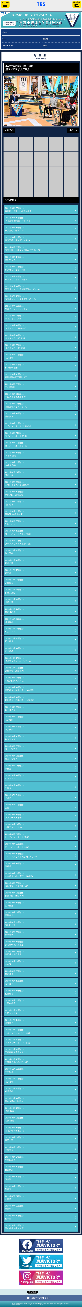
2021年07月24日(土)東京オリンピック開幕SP (16, 278)
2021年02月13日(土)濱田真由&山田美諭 (14, 493)
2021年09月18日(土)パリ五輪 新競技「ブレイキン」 (19, 219)
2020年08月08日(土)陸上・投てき (14, 747)
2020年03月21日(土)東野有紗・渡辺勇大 (14, 894)
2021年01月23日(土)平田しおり (14, 522)
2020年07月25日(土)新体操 (14, 767)
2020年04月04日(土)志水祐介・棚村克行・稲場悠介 (19, 874)
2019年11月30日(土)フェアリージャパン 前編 (17, 1041)
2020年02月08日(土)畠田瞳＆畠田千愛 (14, 953)
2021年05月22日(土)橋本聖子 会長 (14, 366)
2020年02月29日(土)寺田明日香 (14, 923)
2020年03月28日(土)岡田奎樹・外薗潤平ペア (16, 884)
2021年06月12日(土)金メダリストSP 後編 (15, 336)
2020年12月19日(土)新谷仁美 (14, 561)
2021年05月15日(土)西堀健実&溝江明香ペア (16, 375)
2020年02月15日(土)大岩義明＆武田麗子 (14, 943)
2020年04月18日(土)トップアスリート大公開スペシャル (21, 855)
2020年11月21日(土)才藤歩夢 (14, 600)
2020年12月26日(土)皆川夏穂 (14, 551)
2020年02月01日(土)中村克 (14, 962)
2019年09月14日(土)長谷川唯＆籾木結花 (14, 1129)
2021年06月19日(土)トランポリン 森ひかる (15, 326)
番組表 (76, 4)
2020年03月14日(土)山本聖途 (14, 904)
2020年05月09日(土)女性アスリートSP (14, 825)
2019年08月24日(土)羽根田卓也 (14, 1158)
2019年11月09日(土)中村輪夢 (14, 1070)
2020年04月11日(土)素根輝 (14, 865)
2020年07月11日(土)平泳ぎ (14, 786)
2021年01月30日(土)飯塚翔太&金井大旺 (14, 512)
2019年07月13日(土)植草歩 (14, 1217)
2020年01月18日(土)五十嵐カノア (14, 982)
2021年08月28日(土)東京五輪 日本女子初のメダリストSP (23, 248)
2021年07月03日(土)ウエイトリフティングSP (16, 307)
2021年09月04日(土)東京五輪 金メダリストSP (17, 238)
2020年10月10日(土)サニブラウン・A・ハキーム (18, 659)
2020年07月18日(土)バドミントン (14, 776)
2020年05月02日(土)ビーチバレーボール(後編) (17, 835)
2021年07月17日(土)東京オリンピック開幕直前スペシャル (22, 287)
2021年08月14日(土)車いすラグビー (14, 258)
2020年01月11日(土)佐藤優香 (14, 992)
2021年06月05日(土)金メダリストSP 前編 (15, 346)
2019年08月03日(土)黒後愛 (14, 1187)
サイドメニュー (5, 4)
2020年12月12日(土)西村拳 (14, 571)
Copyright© (16, 1304)
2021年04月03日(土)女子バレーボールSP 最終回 (18, 424)
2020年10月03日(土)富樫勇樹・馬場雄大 (14, 669)
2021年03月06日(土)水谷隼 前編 (14, 463)
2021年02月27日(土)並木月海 (14, 473)
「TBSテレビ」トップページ (41, 4)
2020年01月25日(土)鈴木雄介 (14, 972)
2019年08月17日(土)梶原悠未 (14, 1168)
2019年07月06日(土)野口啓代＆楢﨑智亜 (14, 1227)
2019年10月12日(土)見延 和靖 (14, 1109)
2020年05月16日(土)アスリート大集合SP (14, 816)
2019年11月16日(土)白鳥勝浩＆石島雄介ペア (16, 1060)
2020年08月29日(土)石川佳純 (14, 718)
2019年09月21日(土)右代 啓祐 (14, 1119)
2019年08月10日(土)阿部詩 (14, 1178)
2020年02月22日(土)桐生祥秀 (14, 933)
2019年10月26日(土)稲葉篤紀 (14, 1090)
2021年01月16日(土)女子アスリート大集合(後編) (18, 532)
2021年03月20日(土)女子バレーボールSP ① (16, 444)
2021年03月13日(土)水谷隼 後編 (14, 454)
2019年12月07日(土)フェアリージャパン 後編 (17, 1031)
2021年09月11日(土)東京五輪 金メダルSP (15, 229)
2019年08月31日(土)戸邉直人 (14, 1148)
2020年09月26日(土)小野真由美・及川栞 (14, 679)
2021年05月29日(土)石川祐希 (14, 356)
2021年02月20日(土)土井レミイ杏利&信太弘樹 (17, 483)
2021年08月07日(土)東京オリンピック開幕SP (16, 268)
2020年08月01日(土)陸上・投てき (14, 757)
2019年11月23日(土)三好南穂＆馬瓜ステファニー (18, 1050)
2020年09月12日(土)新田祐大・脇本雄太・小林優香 (19, 698)
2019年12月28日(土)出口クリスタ (14, 1011)
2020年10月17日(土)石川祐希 (14, 649)
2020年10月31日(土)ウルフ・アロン (14, 630)
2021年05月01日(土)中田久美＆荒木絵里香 (15, 395)
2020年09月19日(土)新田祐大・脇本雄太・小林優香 (19, 688)
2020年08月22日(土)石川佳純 (14, 728)
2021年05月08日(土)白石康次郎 (14, 385)
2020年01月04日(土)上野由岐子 (14, 1001)
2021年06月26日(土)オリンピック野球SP (14, 317)
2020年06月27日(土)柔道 (14, 806)
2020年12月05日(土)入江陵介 (14, 581)
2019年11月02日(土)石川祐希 (14, 1080)
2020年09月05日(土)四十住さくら (14, 708)
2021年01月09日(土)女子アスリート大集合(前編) (18, 542)
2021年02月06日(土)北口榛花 (14, 503)
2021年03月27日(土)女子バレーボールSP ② (16, 434)
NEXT (71, 129)
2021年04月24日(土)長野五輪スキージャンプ (16, 405)
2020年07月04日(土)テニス (14, 796)
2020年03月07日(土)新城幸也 (14, 913)
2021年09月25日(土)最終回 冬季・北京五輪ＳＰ (18, 209)
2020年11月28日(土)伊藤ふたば (14, 591)
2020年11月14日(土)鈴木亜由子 (14, 610)
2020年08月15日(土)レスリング (14, 737)
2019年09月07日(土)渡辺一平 (14, 1138)
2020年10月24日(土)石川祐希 (14, 640)
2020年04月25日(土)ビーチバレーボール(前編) (17, 845)
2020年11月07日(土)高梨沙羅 (14, 620)
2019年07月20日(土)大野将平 (14, 1207)
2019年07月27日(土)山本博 (14, 1197)
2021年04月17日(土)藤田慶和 (14, 415)
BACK (8, 129)
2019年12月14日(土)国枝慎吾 (14, 1021)
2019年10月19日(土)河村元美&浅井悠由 (14, 1099)
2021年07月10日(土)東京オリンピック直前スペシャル (20, 297)
